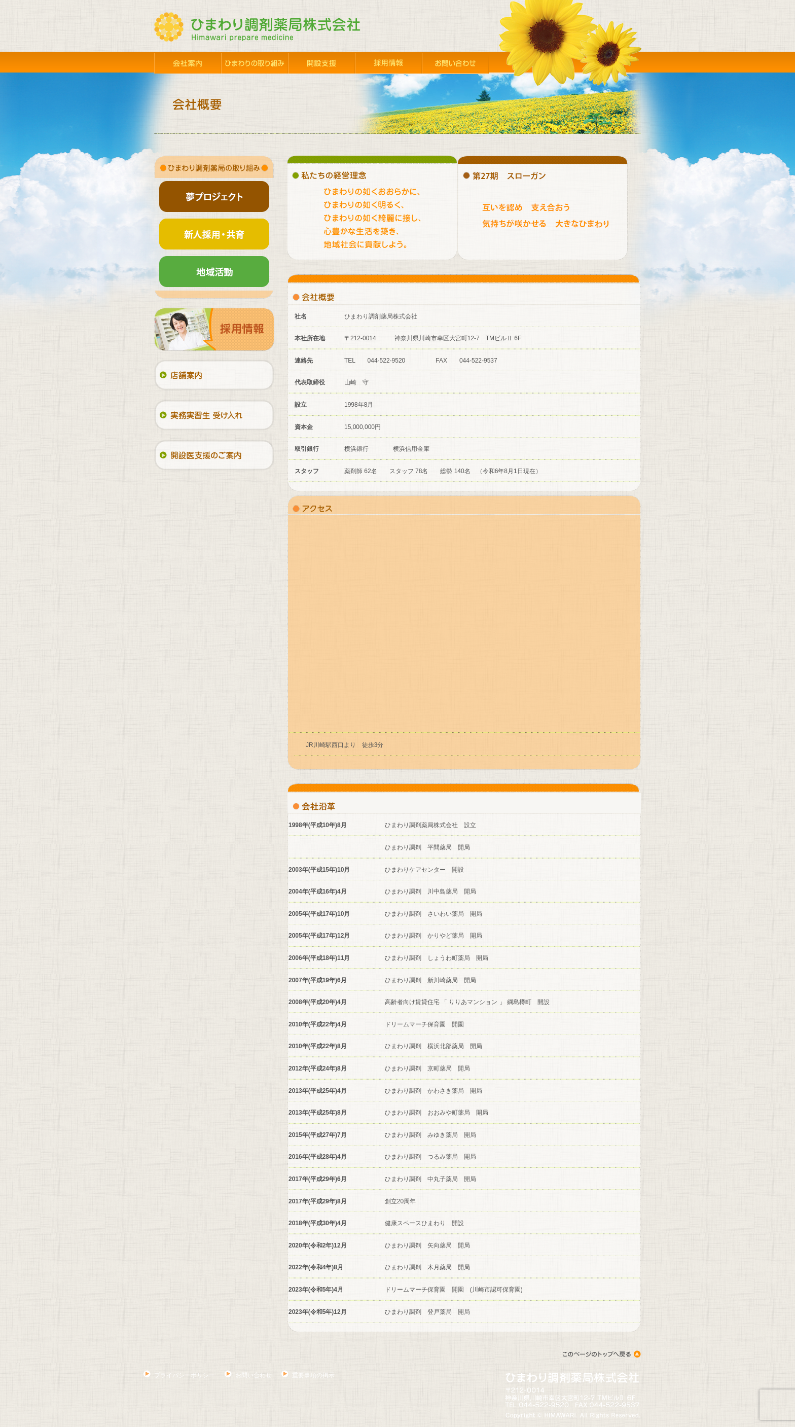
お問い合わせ (253, 1375)
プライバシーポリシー (184, 1375)
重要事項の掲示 (313, 1375)
